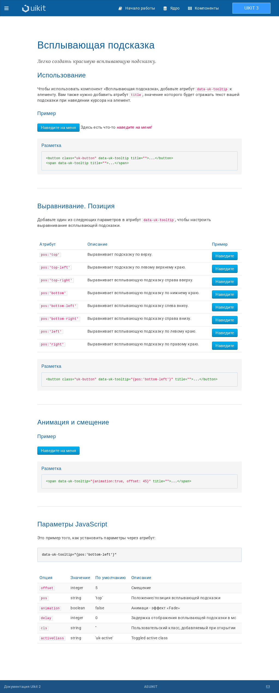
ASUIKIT (150, 686)
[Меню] (6, 8)
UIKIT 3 (251, 8)
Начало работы (140, 8)
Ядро (175, 8)
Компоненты (207, 8)
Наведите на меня (58, 127)
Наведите (225, 256)
